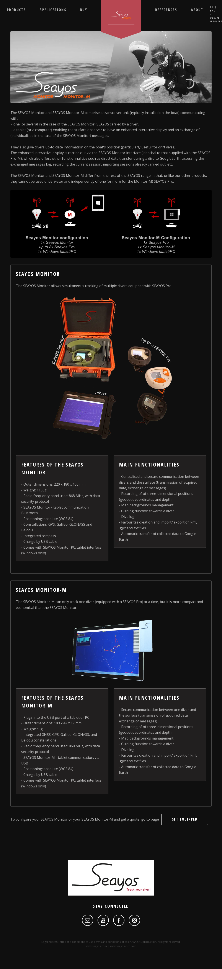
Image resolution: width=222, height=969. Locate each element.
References (166, 9)
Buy (83, 9)
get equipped (185, 819)
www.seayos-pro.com (123, 946)
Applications (53, 9)
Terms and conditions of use (75, 942)
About (197, 9)
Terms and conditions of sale (112, 942)
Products (16, 9)
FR (212, 6)
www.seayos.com (96, 946)
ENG (213, 10)
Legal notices (49, 942)
